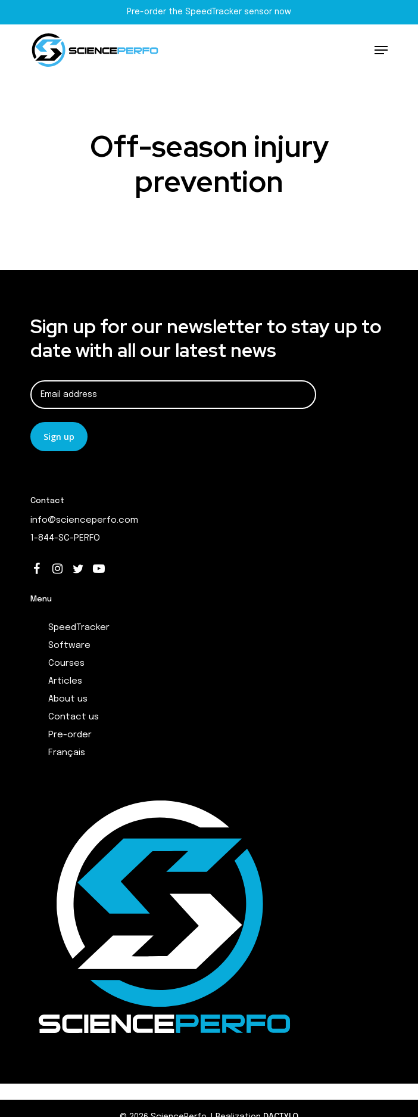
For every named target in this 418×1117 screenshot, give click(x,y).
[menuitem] (218, 753)
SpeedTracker (79, 627)
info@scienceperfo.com (84, 520)
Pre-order (70, 735)
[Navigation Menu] (381, 50)
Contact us (73, 717)
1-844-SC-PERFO (65, 538)
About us (68, 699)
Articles (65, 681)
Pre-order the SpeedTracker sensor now (209, 12)
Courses (66, 663)
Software (69, 645)
